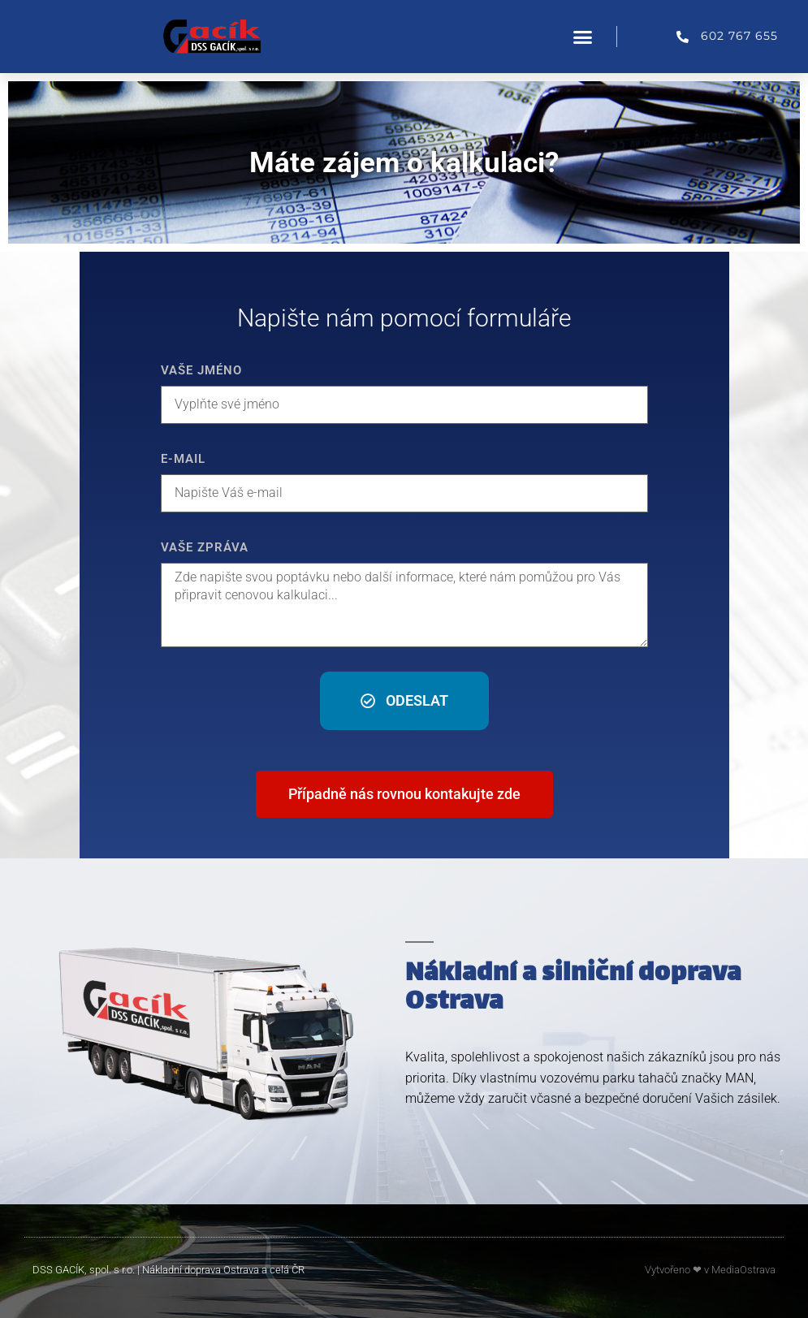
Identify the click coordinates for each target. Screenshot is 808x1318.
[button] (583, 36)
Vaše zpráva (204, 547)
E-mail (183, 459)
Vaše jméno (201, 370)
